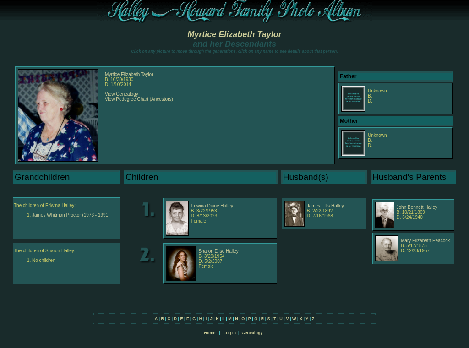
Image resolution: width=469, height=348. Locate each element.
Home (209, 333)
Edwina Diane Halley (212, 205)
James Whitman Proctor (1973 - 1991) (71, 215)
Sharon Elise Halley (219, 251)
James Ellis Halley (325, 205)
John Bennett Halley (417, 207)
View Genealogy (121, 94)
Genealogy (252, 333)
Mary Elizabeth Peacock (425, 240)
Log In (230, 333)
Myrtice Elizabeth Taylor (234, 34)
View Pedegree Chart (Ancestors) (139, 99)
